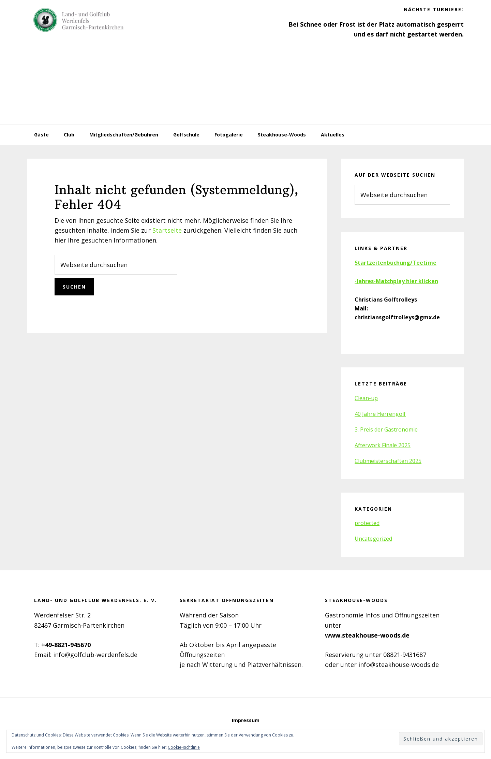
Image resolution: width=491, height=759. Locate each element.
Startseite (167, 230)
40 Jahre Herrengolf (380, 414)
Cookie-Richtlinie (184, 747)
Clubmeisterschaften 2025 (388, 461)
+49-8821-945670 (66, 645)
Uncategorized (373, 538)
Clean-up (366, 398)
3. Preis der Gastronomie (386, 429)
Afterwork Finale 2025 (383, 445)
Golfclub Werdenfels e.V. (78, 20)
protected (367, 523)
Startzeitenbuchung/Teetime (395, 262)
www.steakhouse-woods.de (367, 635)
